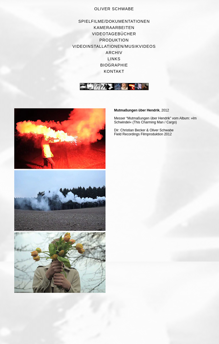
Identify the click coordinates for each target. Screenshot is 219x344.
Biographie (114, 65)
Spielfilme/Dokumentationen (114, 21)
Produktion (114, 40)
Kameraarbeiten (114, 27)
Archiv (114, 52)
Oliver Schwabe (114, 9)
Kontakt (114, 71)
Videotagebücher (114, 34)
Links (114, 59)
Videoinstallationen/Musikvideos (114, 46)
